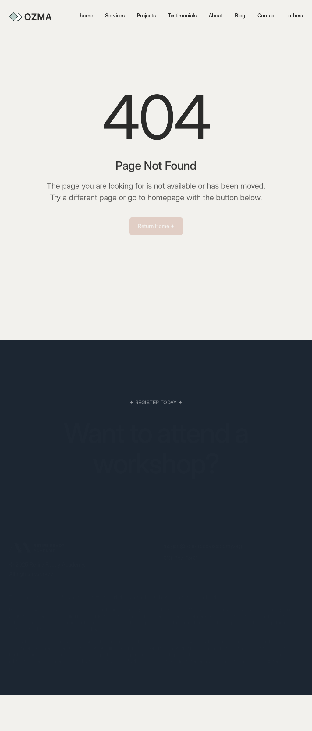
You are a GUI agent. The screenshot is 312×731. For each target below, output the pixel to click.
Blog (240, 16)
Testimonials (182, 16)
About (216, 16)
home (86, 16)
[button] (295, 15)
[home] (30, 16)
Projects (146, 16)
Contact (266, 16)
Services (115, 16)
